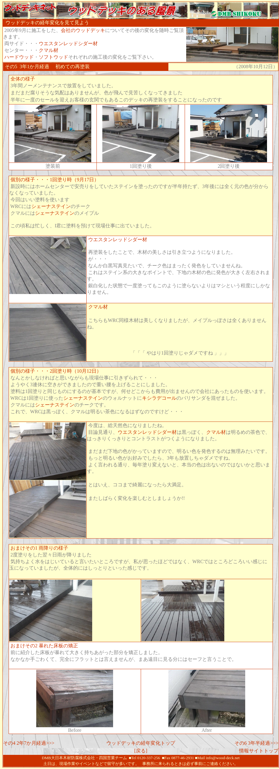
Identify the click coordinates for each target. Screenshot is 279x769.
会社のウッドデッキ (83, 30)
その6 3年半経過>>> (256, 743)
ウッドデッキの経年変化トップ (140, 743)
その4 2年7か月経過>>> (28, 743)
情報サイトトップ (258, 750)
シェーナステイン (51, 206)
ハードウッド (19, 57)
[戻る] (140, 750)
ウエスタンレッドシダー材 (68, 43)
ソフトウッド (53, 57)
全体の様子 (22, 78)
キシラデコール (159, 398)
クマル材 (48, 50)
